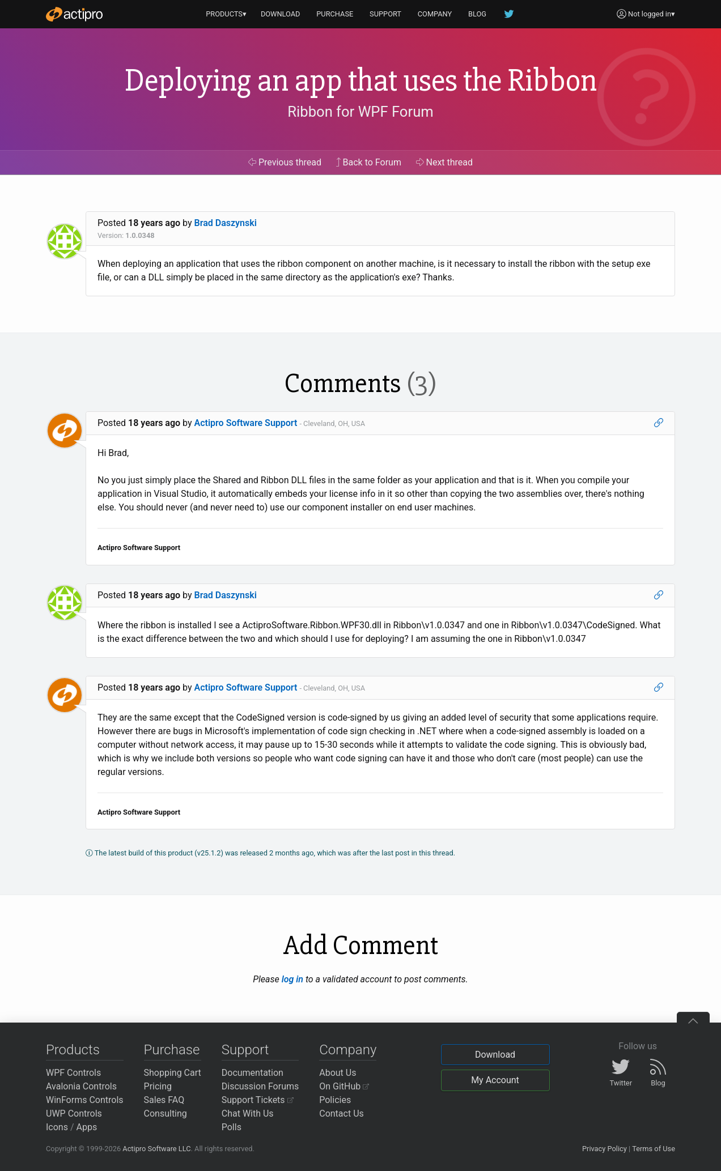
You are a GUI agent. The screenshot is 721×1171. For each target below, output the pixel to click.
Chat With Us (248, 1113)
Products (73, 1050)
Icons (57, 1127)
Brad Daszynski (225, 223)
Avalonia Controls (81, 1086)
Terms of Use (653, 1148)
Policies (335, 1100)
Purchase (172, 1050)
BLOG (477, 14)
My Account (495, 1080)
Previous (284, 162)
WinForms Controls (85, 1100)
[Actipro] (74, 14)
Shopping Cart (172, 1072)
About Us (337, 1072)
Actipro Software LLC (156, 1148)
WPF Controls (73, 1072)
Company (347, 1050)
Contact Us (341, 1113)
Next (444, 162)
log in (292, 979)
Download (495, 1054)
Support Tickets (258, 1100)
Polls (231, 1127)
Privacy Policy (604, 1148)
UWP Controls (74, 1113)
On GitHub (344, 1086)
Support (245, 1050)
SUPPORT (385, 14)
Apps (87, 1127)
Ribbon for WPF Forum (360, 111)
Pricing (158, 1086)
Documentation (252, 1072)
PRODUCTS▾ (226, 14)
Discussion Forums (260, 1086)
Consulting (165, 1113)
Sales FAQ (164, 1100)
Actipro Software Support (246, 423)
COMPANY (435, 14)
